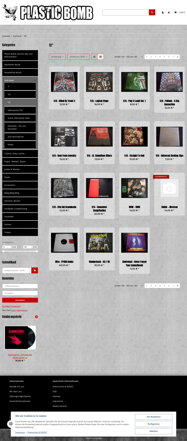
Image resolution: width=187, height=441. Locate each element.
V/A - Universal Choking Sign (169, 156)
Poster (11, 144)
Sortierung (56, 56)
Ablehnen (153, 431)
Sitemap (56, 396)
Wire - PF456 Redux (64, 262)
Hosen (7, 177)
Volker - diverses (169, 207)
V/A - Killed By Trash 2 (64, 101)
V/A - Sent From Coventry (64, 156)
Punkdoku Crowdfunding (15, 208)
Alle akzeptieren (154, 417)
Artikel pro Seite (77, 56)
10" (9, 94)
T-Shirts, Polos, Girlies (14, 153)
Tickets (7, 232)
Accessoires (9, 185)
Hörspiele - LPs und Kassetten (17, 127)
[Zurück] (142, 56)
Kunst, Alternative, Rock (19, 118)
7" (9, 86)
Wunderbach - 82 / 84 (99, 262)
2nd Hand (9, 80)
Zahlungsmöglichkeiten (20, 396)
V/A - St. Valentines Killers (99, 156)
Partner (7, 224)
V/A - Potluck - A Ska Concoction (169, 102)
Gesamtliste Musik (12, 72)
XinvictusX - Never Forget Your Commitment (134, 263)
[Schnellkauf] (16, 270)
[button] (163, 12)
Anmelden (20, 300)
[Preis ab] (6, 247)
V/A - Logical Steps (99, 101)
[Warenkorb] (179, 12)
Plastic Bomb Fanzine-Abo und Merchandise (18, 55)
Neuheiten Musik (12, 64)
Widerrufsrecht (60, 406)
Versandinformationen (20, 401)
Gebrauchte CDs (15, 110)
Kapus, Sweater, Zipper (15, 161)
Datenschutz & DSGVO (63, 386)
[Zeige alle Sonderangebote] (36, 316)
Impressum (58, 401)
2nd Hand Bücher (16, 136)
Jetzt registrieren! (20, 310)
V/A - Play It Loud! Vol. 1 (134, 101)
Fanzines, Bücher (12, 201)
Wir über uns (16, 391)
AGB (55, 391)
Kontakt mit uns (17, 386)
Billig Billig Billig (11, 193)
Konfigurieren (153, 424)
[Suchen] (125, 12)
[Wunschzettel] (169, 12)
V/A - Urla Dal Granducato (64, 207)
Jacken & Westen (12, 169)
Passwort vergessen (11, 306)
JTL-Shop (98, 438)
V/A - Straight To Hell (134, 156)
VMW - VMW (134, 207)
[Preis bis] (27, 247)
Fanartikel (9, 216)
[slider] (3, 251)
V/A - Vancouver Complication (99, 208)
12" (9, 102)
